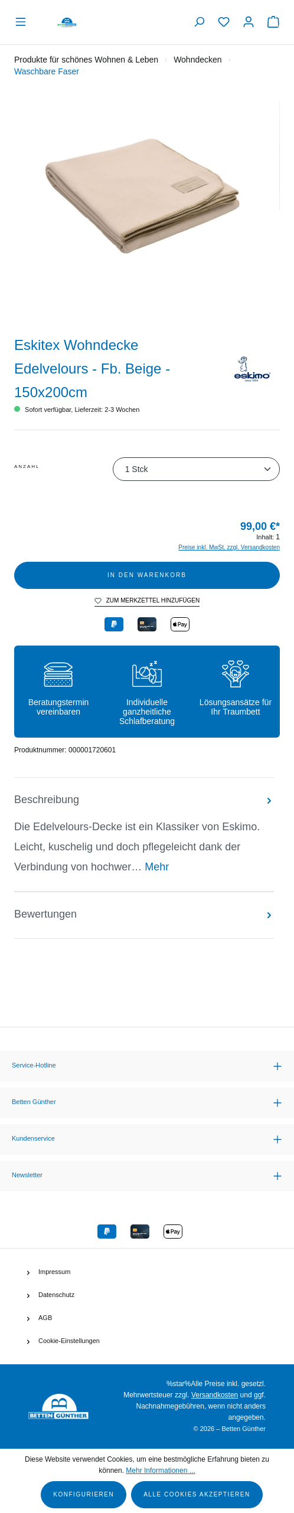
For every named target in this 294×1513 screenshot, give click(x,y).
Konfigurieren (83, 1494)
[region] (147, 210)
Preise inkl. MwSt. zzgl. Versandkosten (229, 547)
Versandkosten (214, 1395)
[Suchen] (199, 22)
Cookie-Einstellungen (69, 1340)
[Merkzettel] (223, 22)
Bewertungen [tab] (144, 914)
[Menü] (23, 22)
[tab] (144, 834)
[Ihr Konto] (248, 22)
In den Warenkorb (147, 575)
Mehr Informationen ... (160, 1470)
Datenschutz (56, 1294)
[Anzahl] (196, 469)
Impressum (54, 1271)
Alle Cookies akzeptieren (196, 1494)
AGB (45, 1317)
